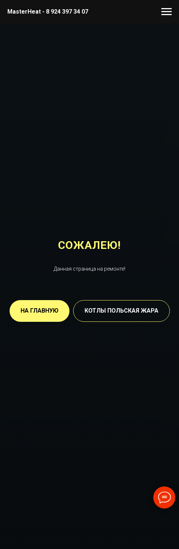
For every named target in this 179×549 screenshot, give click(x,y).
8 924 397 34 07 (67, 11)
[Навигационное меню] (166, 11)
